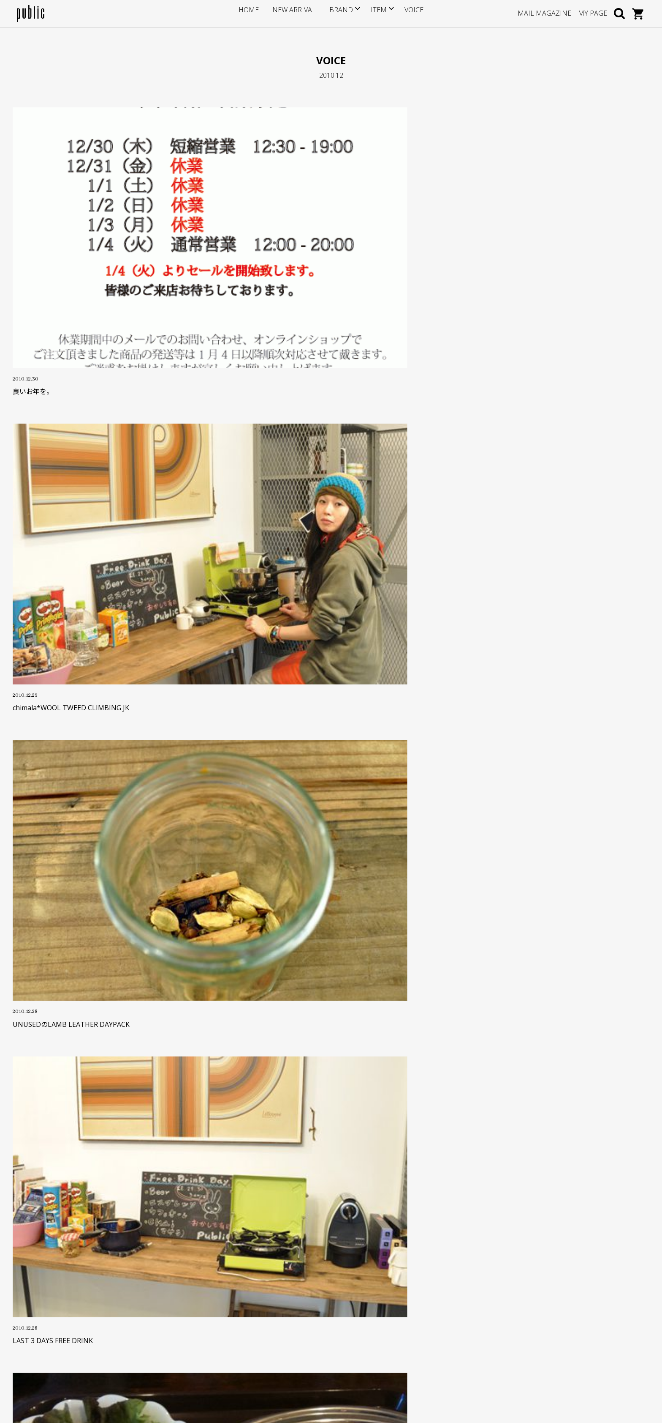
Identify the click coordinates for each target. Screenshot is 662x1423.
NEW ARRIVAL (296, 13)
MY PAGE (592, 13)
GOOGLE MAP (51, 1337)
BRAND (337, 13)
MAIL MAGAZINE (544, 13)
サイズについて (252, 1274)
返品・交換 (246, 1313)
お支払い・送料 (252, 1300)
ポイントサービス (255, 1287)
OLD (296, 1066)
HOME (258, 13)
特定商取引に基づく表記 (264, 1326)
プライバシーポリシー (261, 1339)
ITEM (372, 13)
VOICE (404, 13)
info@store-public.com (66, 1296)
